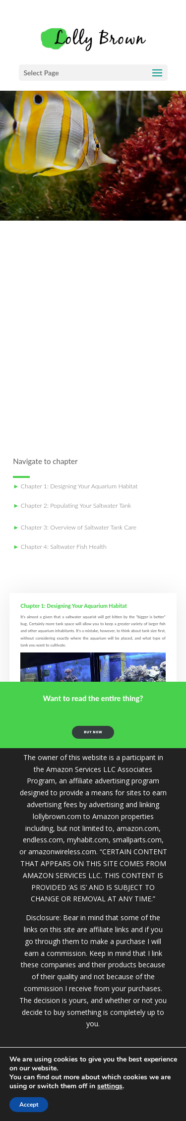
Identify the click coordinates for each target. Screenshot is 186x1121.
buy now (93, 734)
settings (110, 1086)
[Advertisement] (93, 338)
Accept (28, 1105)
